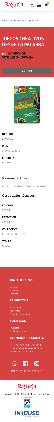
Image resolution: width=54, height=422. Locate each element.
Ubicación (14, 290)
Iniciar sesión (15, 307)
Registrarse (15, 310)
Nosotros (14, 287)
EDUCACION (17, 20)
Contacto (14, 293)
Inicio (5, 20)
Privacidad (14, 327)
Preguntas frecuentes (20, 314)
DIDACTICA (32, 20)
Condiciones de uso (18, 331)
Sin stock (27, 71)
